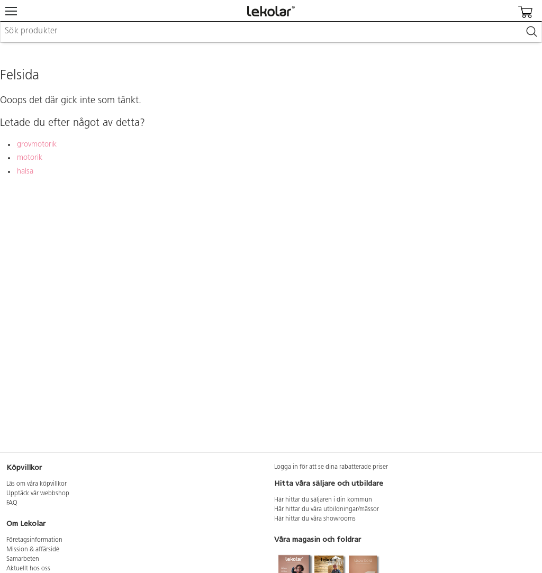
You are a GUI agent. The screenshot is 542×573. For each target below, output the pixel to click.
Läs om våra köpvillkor (36, 484)
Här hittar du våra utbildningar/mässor (326, 509)
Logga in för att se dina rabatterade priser (331, 467)
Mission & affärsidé (32, 550)
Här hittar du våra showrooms (315, 519)
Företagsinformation (34, 540)
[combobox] (271, 31)
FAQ (11, 503)
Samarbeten (22, 559)
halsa (25, 172)
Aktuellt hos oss (28, 569)
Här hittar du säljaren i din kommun (323, 500)
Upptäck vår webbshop (37, 493)
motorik (29, 158)
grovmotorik (37, 145)
